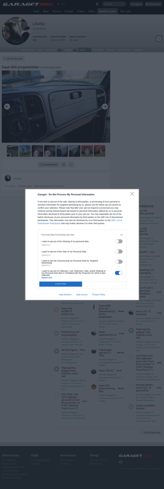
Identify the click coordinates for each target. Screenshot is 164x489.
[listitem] (82, 234)
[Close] (133, 195)
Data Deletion (65, 294)
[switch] (119, 241)
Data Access (82, 294)
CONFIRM (60, 284)
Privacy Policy (98, 294)
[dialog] (82, 244)
